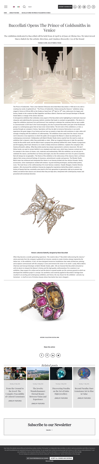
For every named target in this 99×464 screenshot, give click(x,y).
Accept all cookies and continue (61, 458)
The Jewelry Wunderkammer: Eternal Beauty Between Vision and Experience (37, 394)
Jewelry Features (14, 13)
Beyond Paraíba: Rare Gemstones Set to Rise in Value (84, 391)
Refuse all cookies (49, 461)
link (80, 452)
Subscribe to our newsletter (65, 6)
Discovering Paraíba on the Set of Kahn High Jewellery (61, 391)
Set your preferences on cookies (37, 458)
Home (5, 13)
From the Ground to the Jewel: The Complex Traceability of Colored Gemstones (15, 392)
